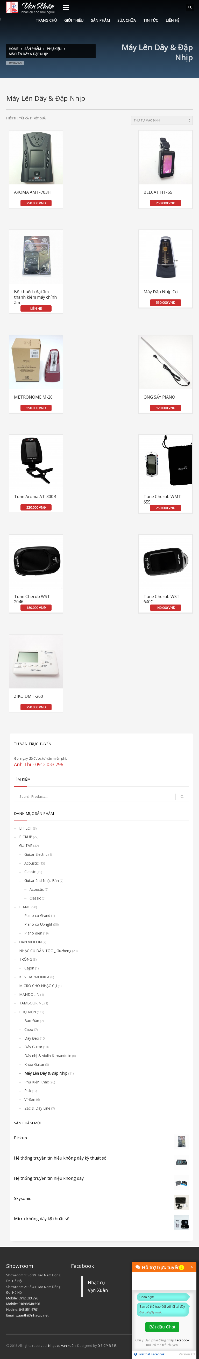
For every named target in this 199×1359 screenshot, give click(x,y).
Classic (30, 871)
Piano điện (33, 933)
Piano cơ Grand (37, 915)
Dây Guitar (33, 1046)
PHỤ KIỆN (54, 48)
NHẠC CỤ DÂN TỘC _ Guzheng (45, 950)
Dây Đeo (31, 1038)
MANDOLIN (29, 994)
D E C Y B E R (107, 1345)
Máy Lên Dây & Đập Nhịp (45, 1073)
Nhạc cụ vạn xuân (62, 1345)
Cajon (29, 968)
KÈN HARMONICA (34, 976)
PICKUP (25, 836)
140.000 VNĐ (165, 607)
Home (13, 48)
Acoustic (31, 863)
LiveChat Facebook (149, 1354)
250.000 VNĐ (36, 203)
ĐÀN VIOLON (30, 941)
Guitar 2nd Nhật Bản (41, 880)
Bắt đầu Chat (162, 1327)
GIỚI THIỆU (73, 20)
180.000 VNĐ (36, 607)
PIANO (25, 906)
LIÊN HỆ (172, 20)
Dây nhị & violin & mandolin (47, 1055)
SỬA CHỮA (126, 20)
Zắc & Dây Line (37, 1108)
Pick (27, 1090)
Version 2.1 (187, 1354)
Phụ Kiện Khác (36, 1082)
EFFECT (25, 828)
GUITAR (25, 845)
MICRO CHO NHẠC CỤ (38, 985)
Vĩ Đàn (29, 1099)
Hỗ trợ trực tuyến (161, 1267)
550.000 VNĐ (165, 302)
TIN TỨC (150, 20)
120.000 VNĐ (165, 408)
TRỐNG (25, 959)
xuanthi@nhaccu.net (32, 1315)
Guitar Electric (35, 854)
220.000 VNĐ (36, 507)
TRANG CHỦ (46, 20)
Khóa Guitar (34, 1064)
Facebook (182, 1340)
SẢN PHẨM (100, 20)
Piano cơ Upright (38, 924)
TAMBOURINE (31, 1003)
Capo (28, 1029)
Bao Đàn (31, 1020)
